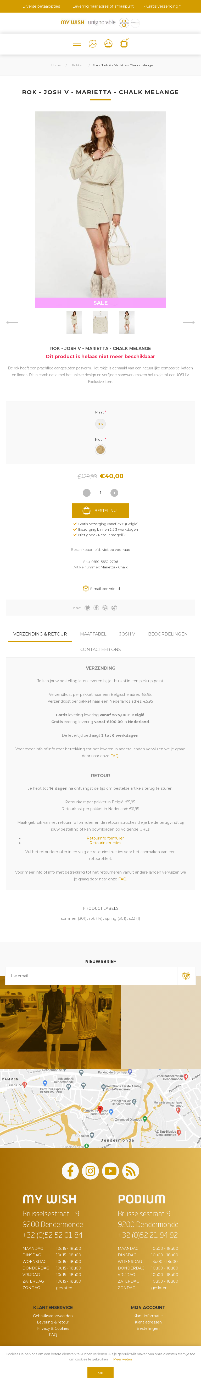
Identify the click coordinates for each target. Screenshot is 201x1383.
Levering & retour (53, 1322)
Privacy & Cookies (53, 1328)
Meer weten (122, 1359)
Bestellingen (148, 1328)
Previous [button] (12, 322)
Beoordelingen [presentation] (168, 634)
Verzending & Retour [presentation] (40, 634)
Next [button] (189, 322)
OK (100, 1373)
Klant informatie (148, 1316)
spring (110, 918)
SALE (100, 303)
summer (69, 918)
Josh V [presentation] (127, 634)
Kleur (99, 439)
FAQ (53, 1334)
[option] (74, 322)
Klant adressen (148, 1322)
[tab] (40, 634)
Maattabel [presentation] (93, 634)
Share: (76, 608)
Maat (99, 412)
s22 (132, 918)
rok (92, 918)
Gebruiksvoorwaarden (53, 1316)
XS (100, 424)
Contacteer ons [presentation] (100, 649)
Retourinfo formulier (105, 838)
